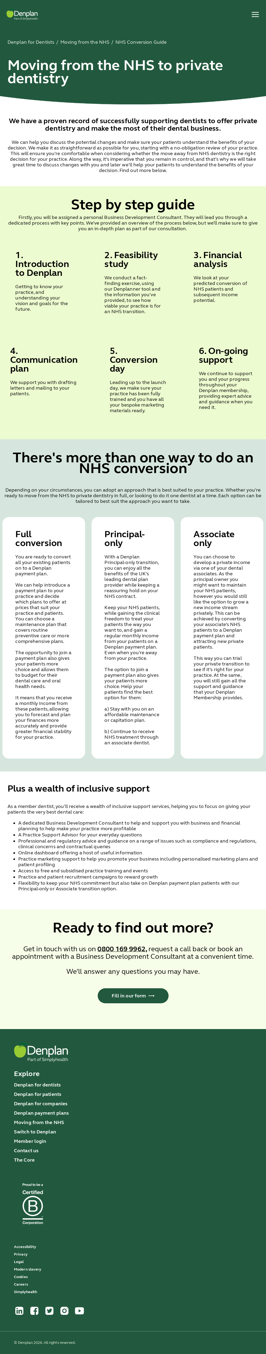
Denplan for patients (37, 1094)
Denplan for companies (40, 1104)
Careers (21, 1284)
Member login (30, 1141)
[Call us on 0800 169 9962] (121, 950)
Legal (19, 1262)
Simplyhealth (25, 1292)
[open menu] (255, 14)
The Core (24, 1160)
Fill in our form (133, 996)
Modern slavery (27, 1269)
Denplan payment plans (41, 1113)
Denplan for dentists (37, 1085)
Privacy (21, 1254)
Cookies (21, 1277)
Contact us (26, 1151)
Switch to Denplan (35, 1132)
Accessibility (25, 1247)
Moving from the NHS (39, 1122)
